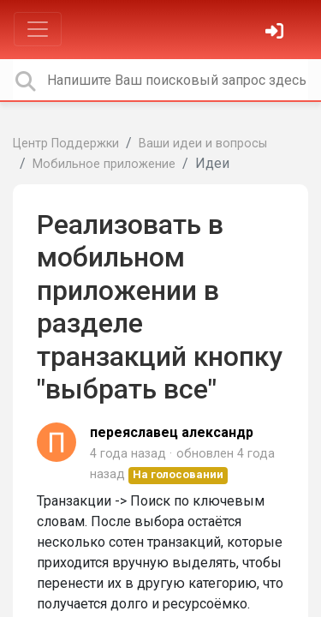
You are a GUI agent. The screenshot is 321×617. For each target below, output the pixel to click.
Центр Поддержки (66, 143)
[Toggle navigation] (38, 29)
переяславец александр (171, 432)
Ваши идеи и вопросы (203, 143)
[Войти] (276, 33)
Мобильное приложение (104, 164)
